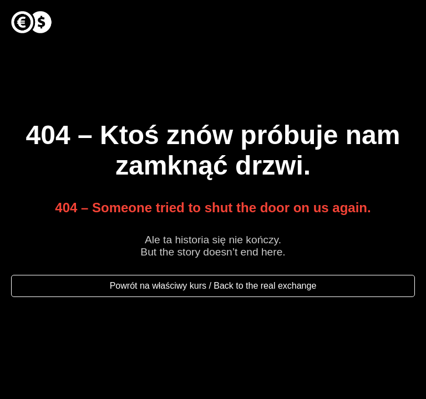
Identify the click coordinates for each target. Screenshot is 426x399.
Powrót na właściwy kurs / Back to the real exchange (213, 285)
